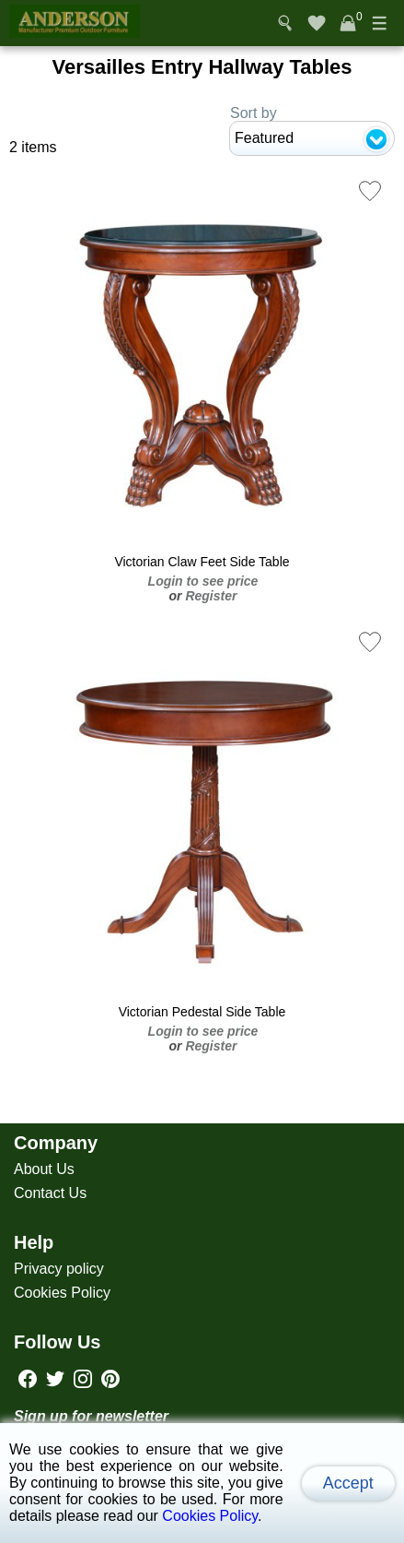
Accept (348, 1483)
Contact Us (50, 1193)
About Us (44, 1169)
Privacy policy (59, 1268)
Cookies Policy (62, 1292)
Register (211, 595)
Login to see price (203, 581)
